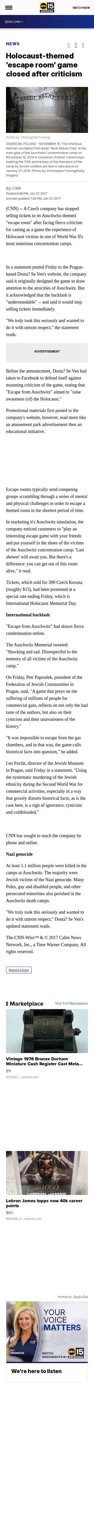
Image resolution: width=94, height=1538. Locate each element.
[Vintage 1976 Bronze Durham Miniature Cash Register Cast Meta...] (47, 1046)
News (13, 43)
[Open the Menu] (8, 7)
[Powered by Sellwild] (80, 1297)
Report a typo (19, 970)
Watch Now (81, 7)
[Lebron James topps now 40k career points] (47, 1188)
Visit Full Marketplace (71, 1003)
